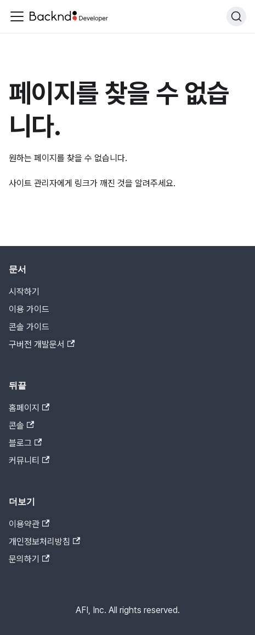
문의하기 (29, 559)
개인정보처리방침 (44, 541)
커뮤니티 (29, 460)
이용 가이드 (29, 309)
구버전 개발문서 (42, 344)
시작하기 (24, 292)
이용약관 (29, 524)
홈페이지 (29, 408)
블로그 (25, 443)
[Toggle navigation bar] (17, 16)
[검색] (236, 16)
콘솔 (21, 425)
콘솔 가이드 (29, 327)
